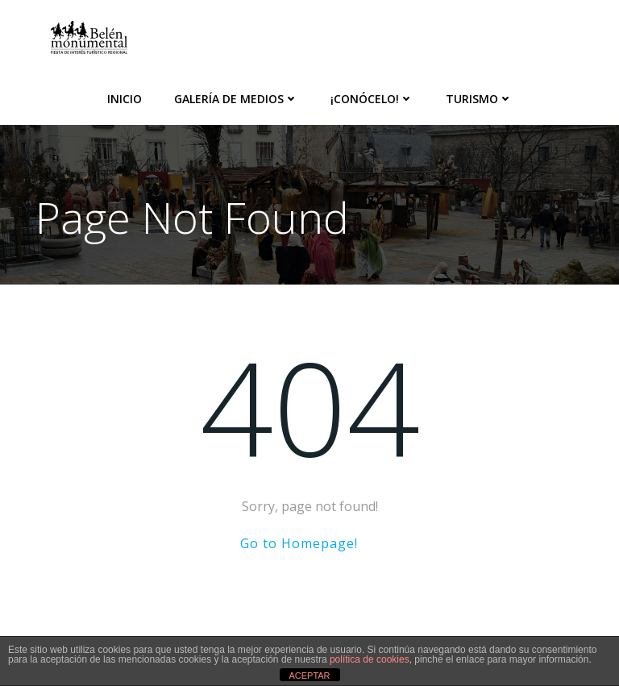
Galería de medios (236, 98)
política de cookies (369, 659)
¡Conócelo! (371, 98)
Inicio (124, 98)
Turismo (479, 98)
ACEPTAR (309, 675)
